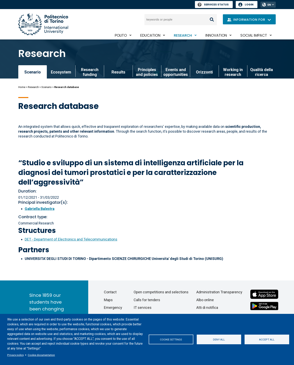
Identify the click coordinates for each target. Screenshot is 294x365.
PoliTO (121, 35)
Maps (108, 300)
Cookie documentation (41, 355)
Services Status (213, 4)
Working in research (233, 72)
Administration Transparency (219, 292)
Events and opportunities (175, 72)
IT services (143, 307)
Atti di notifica (207, 307)
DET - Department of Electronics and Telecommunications (71, 239)
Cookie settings (171, 339)
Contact (110, 292)
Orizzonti (204, 72)
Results (118, 72)
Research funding (89, 72)
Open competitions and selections (161, 292)
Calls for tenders (147, 300)
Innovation (216, 35)
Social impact (253, 35)
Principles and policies (147, 72)
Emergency (113, 307)
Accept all (267, 339)
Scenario (46, 87)
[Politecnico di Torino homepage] (43, 24)
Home (21, 87)
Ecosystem (61, 72)
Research (183, 35)
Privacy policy (15, 355)
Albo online (205, 300)
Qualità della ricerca (261, 72)
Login (249, 4)
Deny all (219, 339)
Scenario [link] (32, 72)
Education (150, 35)
